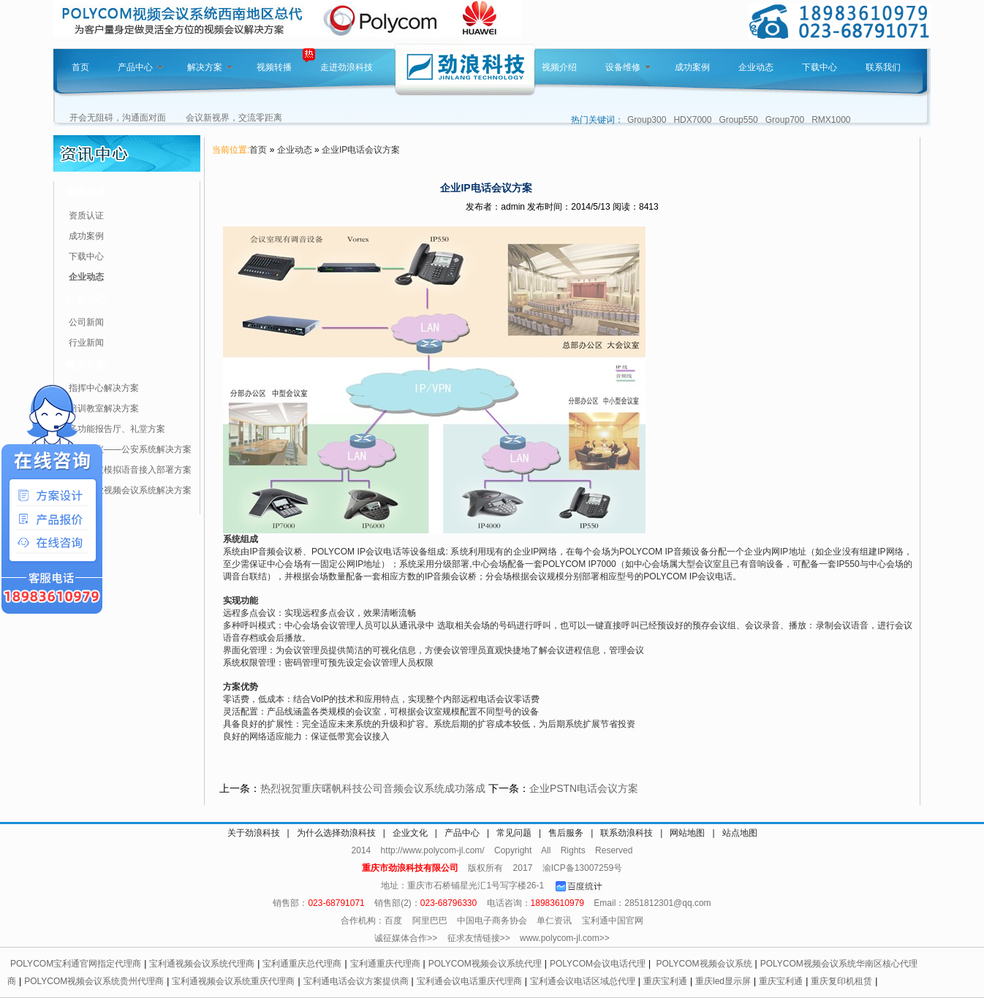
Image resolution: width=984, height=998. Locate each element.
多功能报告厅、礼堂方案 (117, 429)
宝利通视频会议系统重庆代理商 (233, 981)
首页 (80, 67)
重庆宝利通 (665, 981)
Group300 (646, 120)
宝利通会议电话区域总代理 (582, 981)
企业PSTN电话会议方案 (583, 788)
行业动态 (85, 299)
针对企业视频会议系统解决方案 (130, 490)
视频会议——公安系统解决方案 (130, 449)
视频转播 (274, 67)
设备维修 (628, 67)
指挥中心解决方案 (104, 388)
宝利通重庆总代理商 (301, 964)
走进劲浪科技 (346, 67)
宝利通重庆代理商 (385, 964)
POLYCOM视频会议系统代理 (485, 964)
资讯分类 (85, 192)
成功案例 (692, 67)
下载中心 (819, 67)
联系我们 (883, 67)
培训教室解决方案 (104, 408)
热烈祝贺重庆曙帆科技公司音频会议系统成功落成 (372, 788)
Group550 (738, 120)
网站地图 (687, 833)
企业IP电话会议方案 (361, 150)
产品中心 (140, 67)
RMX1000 (830, 120)
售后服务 (565, 833)
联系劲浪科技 (626, 833)
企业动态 (755, 67)
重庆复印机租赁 (841, 981)
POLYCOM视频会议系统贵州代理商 (94, 981)
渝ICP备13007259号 (582, 868)
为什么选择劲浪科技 (336, 833)
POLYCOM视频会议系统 (704, 964)
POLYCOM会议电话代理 (598, 964)
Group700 (784, 120)
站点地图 (739, 833)
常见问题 (513, 833)
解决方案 (209, 67)
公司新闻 (86, 322)
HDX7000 (692, 120)
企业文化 (410, 833)
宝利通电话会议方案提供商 (356, 981)
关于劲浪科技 (253, 833)
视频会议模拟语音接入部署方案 (130, 470)
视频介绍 (559, 67)
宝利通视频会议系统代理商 (201, 964)
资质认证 (86, 215)
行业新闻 (86, 343)
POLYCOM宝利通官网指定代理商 (75, 964)
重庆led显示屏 (723, 981)
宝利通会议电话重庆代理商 (469, 981)
